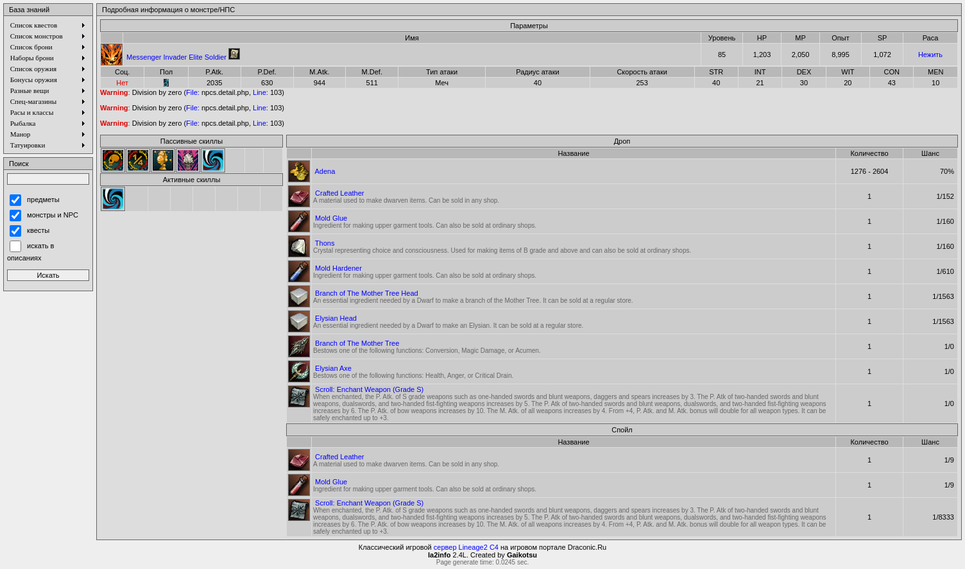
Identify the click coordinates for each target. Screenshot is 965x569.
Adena (324, 171)
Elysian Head (336, 318)
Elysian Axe (333, 368)
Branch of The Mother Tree (357, 343)
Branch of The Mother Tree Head (366, 293)
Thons (325, 243)
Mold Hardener (338, 268)
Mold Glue (331, 218)
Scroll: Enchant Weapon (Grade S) (369, 389)
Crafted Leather (339, 193)
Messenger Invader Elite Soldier (176, 57)
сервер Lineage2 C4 (466, 547)
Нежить (930, 54)
